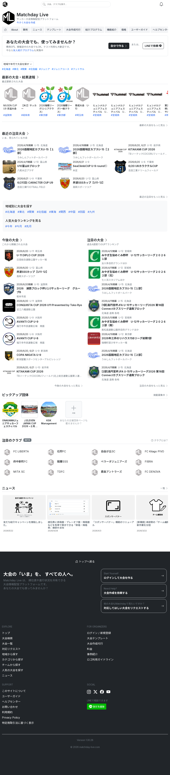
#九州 (91, 211)
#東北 (15, 69)
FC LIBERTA (21, 451)
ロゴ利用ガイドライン (100, 659)
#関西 (62, 211)
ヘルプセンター (11, 701)
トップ (6, 633)
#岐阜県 (25, 115)
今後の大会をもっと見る (68, 385)
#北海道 (6, 69)
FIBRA (149, 461)
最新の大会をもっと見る (153, 125)
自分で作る (119, 46)
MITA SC (19, 471)
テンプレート (54, 29)
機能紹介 (112, 29)
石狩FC (61, 451)
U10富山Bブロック (28, 166)
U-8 (143, 161)
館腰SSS (62, 461)
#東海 (52, 211)
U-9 (87, 161)
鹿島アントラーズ (111, 471)
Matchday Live (32, 14)
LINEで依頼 (153, 46)
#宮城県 (97, 115)
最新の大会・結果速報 (20, 77)
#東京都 (43, 115)
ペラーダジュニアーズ (114, 461)
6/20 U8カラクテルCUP (143, 166)
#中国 (71, 211)
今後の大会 (12, 240)
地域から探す (10, 654)
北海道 (44, 145)
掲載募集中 (160, 395)
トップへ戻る (85, 561)
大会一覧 (7, 643)
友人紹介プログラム (23, 50)
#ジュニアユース (60, 69)
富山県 (43, 161)
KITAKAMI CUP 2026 (141, 149)
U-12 (88, 178)
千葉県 (150, 161)
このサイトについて (14, 691)
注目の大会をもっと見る (153, 385)
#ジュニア (44, 69)
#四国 (81, 211)
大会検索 (7, 638)
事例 (25, 29)
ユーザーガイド (139, 29)
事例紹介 (92, 654)
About (14, 29)
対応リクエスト (11, 649)
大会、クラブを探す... (57, 4)
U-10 (149, 145)
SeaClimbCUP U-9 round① (90, 166)
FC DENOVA (152, 471)
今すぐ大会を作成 (26, 22)
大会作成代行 (73, 29)
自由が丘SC (108, 451)
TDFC (60, 471)
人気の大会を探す (12, 670)
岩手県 (156, 145)
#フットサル (77, 69)
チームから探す (11, 665)
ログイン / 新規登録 (99, 633)
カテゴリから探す (12, 659)
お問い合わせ (10, 707)
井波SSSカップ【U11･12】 (89, 182)
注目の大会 (97, 240)
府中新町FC (20, 461)
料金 (89, 649)
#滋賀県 (7, 115)
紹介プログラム (93, 29)
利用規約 (7, 712)
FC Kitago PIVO (154, 451)
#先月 (28, 226)
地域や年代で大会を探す (17, 64)
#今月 (18, 226)
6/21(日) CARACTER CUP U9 (35, 182)
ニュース (37, 29)
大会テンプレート (97, 638)
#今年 (8, 226)
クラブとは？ (159, 440)
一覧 (164, 488)
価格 (123, 29)
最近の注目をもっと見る (153, 196)
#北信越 (33, 69)
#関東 (24, 69)
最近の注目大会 (15, 134)
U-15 (36, 145)
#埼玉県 (79, 115)
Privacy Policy (11, 717)
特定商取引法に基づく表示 (18, 722)
